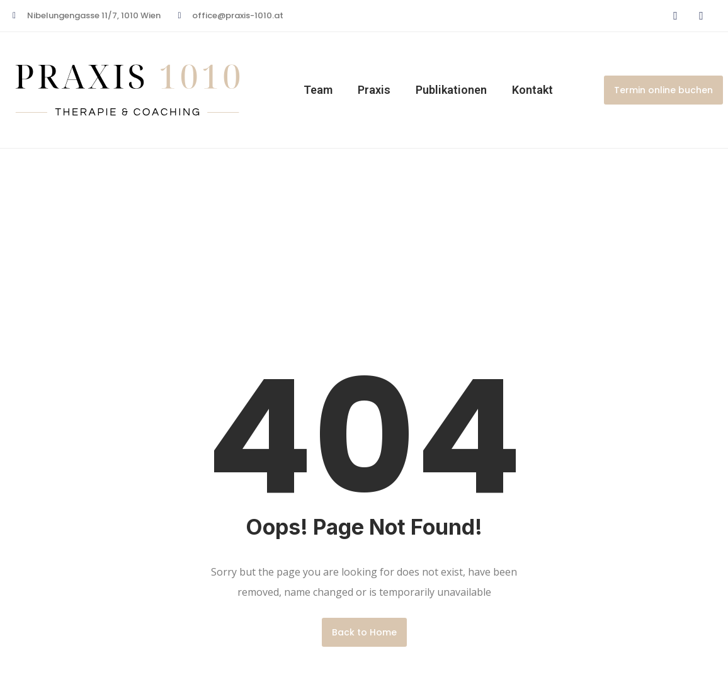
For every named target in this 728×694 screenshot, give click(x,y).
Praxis (374, 89)
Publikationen (451, 89)
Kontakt (532, 89)
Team (318, 89)
